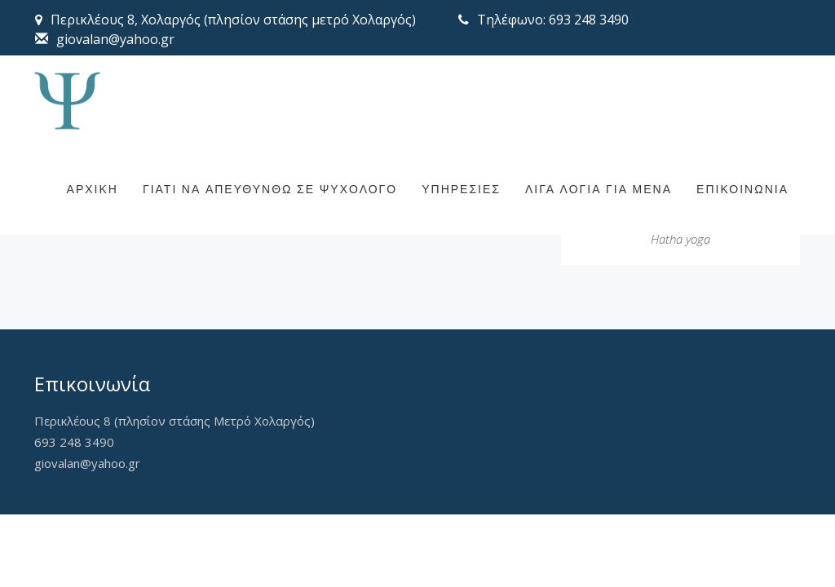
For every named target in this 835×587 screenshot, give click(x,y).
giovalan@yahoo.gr (87, 463)
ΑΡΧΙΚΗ (92, 234)
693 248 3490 (74, 442)
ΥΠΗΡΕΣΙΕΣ (461, 234)
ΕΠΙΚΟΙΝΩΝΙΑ (742, 234)
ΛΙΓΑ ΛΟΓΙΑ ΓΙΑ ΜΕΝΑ (598, 234)
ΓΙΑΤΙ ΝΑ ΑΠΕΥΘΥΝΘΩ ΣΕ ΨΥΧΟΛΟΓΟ (270, 234)
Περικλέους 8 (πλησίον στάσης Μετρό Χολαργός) (174, 421)
